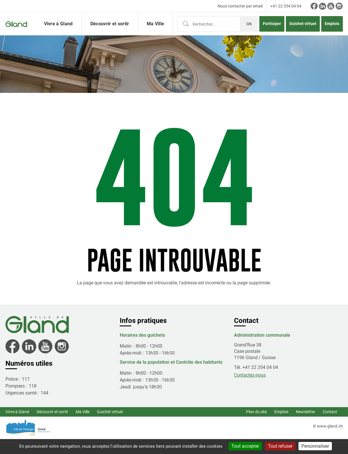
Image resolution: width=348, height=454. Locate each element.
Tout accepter (245, 446)
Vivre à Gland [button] (58, 31)
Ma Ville (83, 427)
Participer (272, 31)
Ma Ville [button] (155, 31)
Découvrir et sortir (52, 427)
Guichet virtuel (302, 31)
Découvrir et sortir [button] (109, 31)
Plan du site (256, 427)
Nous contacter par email (240, 6)
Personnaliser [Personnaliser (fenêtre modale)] (315, 446)
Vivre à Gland (17, 427)
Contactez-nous (250, 390)
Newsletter (305, 427)
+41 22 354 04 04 (285, 6)
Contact (330, 427)
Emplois (332, 31)
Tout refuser (280, 446)
